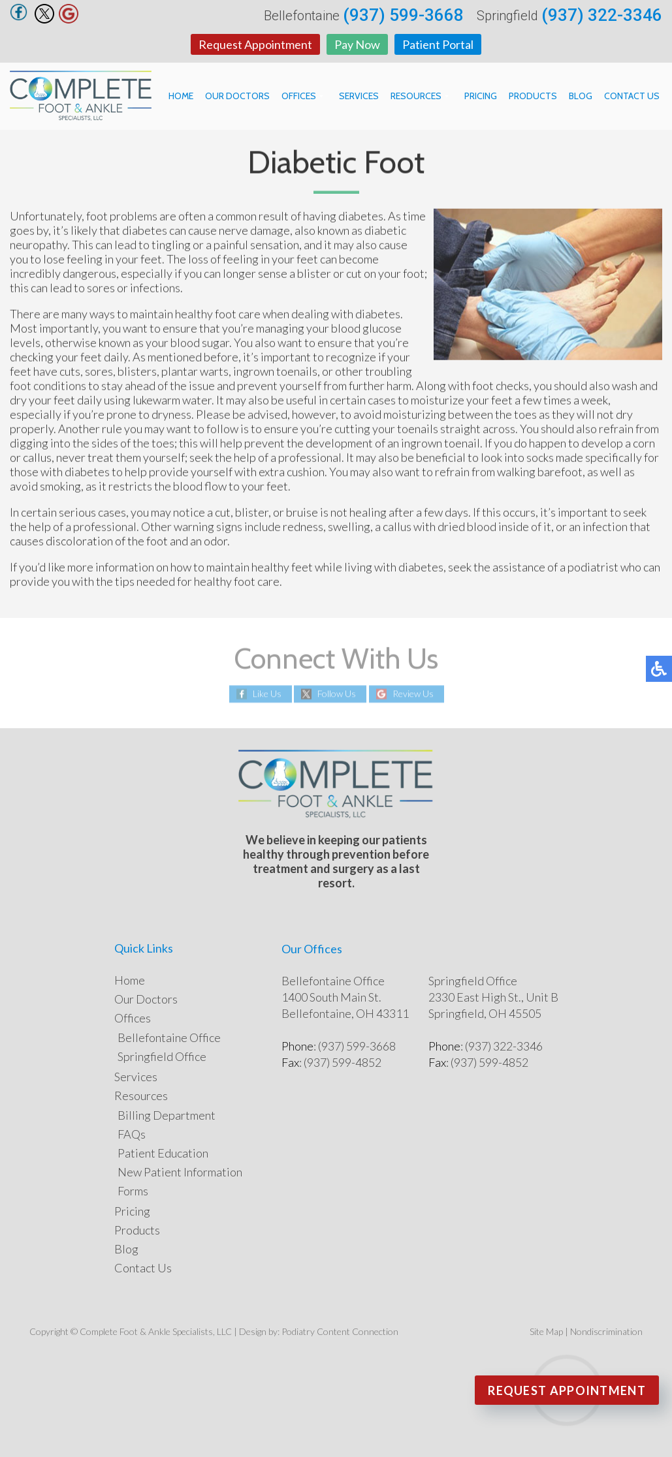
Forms (133, 1191)
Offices (298, 96)
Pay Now (357, 44)
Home (180, 96)
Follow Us (336, 693)
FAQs (132, 1134)
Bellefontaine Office (169, 1037)
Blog (580, 96)
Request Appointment (255, 44)
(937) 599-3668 (403, 15)
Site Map (546, 1331)
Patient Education (163, 1153)
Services (359, 96)
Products (533, 96)
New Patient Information (180, 1172)
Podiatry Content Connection (339, 1331)
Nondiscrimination (606, 1331)
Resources (416, 96)
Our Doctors (237, 96)
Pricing (480, 96)
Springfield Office (162, 1056)
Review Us (413, 693)
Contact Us (632, 96)
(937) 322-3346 (601, 15)
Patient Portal (437, 44)
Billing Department (167, 1115)
